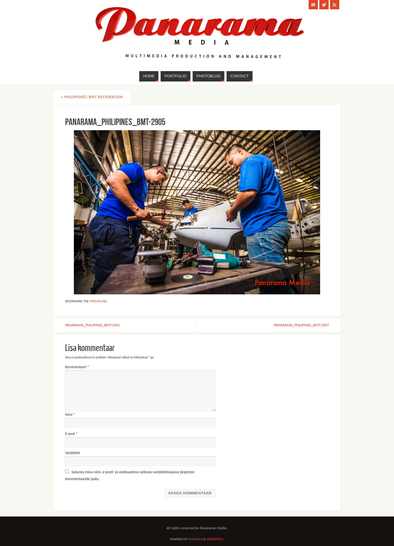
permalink (98, 301)
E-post (71, 433)
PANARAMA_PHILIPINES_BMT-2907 (301, 325)
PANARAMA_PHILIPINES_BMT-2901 (92, 325)
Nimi (70, 414)
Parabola (196, 539)
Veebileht (72, 453)
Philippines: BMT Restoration (92, 97)
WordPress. (215, 539)
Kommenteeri (77, 367)
